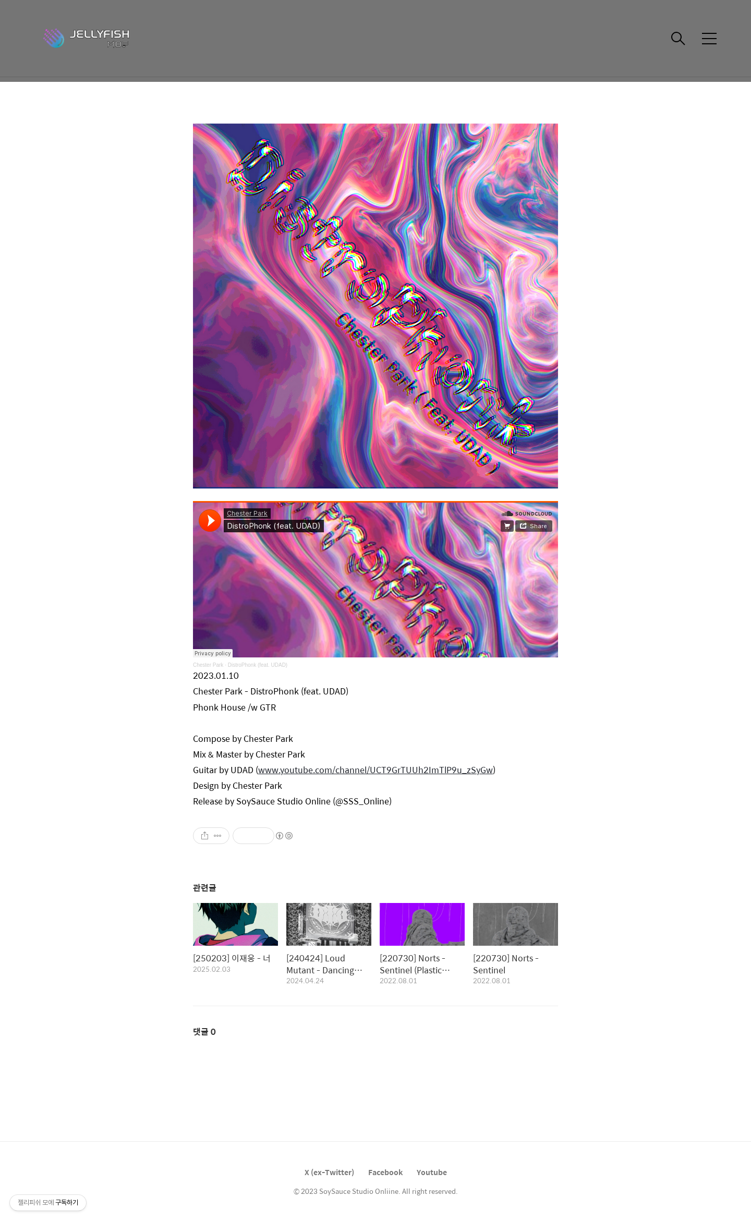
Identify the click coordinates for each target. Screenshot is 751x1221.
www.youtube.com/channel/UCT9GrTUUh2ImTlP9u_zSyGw (375, 769)
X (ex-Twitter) (329, 1172)
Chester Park (208, 665)
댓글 (204, 1031)
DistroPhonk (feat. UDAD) (257, 665)
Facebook (385, 1172)
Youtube (432, 1172)
